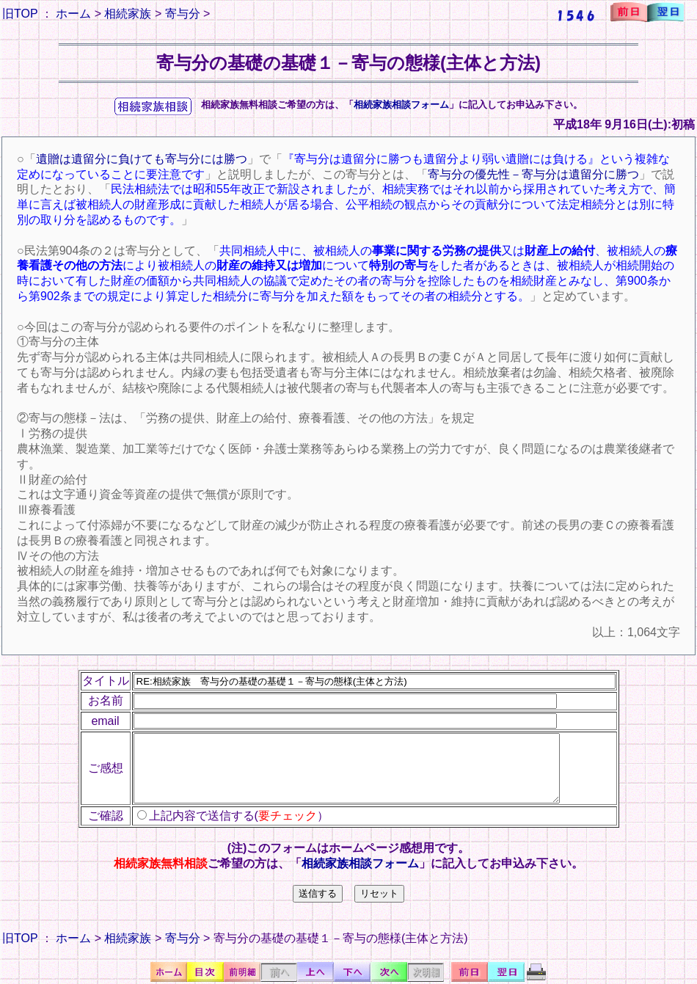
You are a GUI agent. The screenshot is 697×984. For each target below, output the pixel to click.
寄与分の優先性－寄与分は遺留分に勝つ (533, 174)
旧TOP (19, 13)
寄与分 (182, 13)
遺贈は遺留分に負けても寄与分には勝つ (141, 159)
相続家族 (127, 13)
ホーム (73, 13)
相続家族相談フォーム (401, 104)
